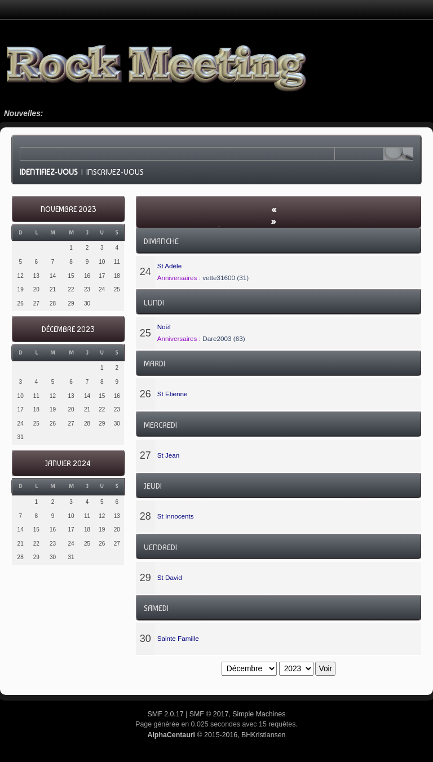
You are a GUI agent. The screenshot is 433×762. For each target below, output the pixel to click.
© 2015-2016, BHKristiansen (216, 735)
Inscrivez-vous (115, 171)
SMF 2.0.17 (166, 714)
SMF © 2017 (209, 714)
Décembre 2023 (68, 329)
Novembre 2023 (68, 209)
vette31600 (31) (225, 277)
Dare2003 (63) (223, 338)
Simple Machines (258, 714)
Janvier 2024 (68, 463)
